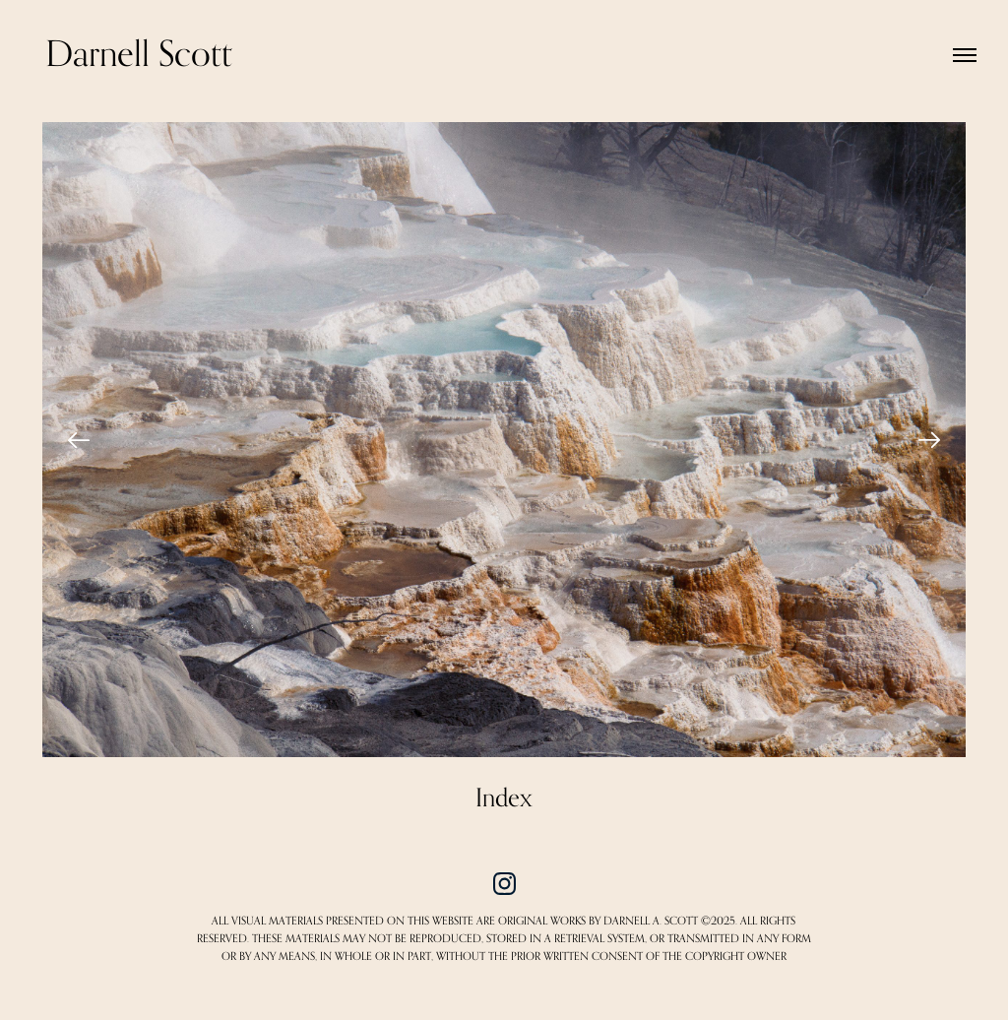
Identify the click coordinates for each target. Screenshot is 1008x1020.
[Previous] (78, 440)
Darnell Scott (138, 55)
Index (504, 798)
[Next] (929, 440)
